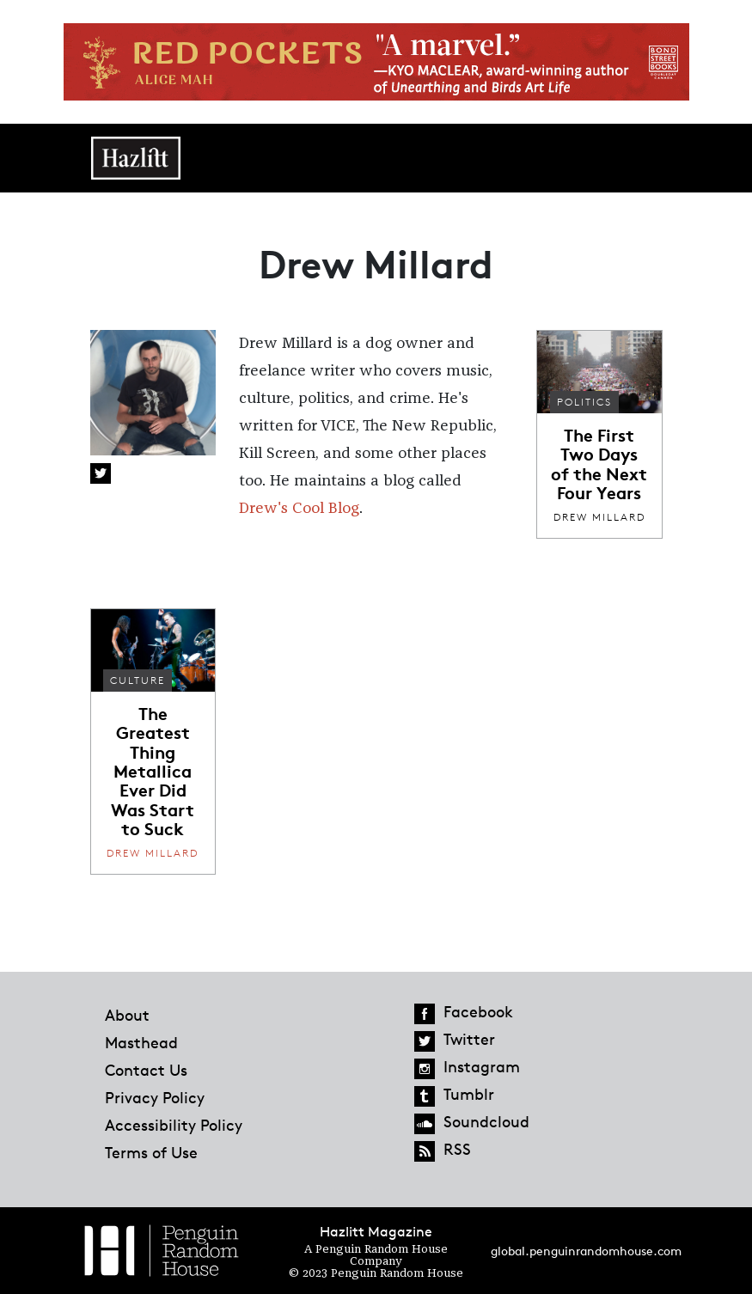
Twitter (100, 473)
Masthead (141, 1042)
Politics (584, 401)
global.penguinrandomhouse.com (586, 1250)
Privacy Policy (155, 1097)
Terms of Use (151, 1152)
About (127, 1014)
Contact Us (146, 1069)
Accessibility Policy (173, 1124)
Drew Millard (599, 516)
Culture (137, 680)
